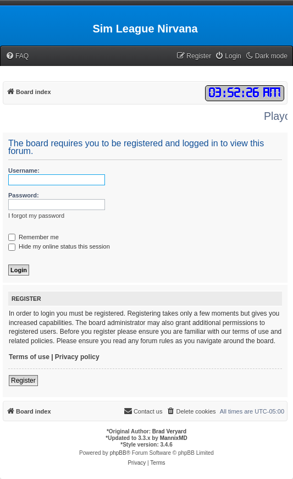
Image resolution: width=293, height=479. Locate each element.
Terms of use (29, 357)
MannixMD (173, 438)
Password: (23, 195)
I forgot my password (36, 215)
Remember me (33, 237)
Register (23, 380)
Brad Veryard (169, 431)
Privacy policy (77, 357)
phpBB (118, 453)
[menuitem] (17, 56)
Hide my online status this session (59, 246)
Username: (24, 170)
